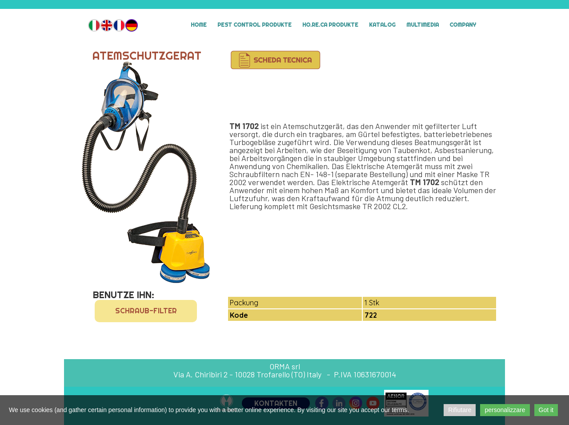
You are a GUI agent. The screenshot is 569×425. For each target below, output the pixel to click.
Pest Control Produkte (254, 24)
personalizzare (505, 409)
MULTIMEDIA (422, 24)
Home (199, 24)
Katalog (382, 24)
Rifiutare (459, 409)
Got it (546, 409)
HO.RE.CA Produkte (330, 24)
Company (462, 24)
